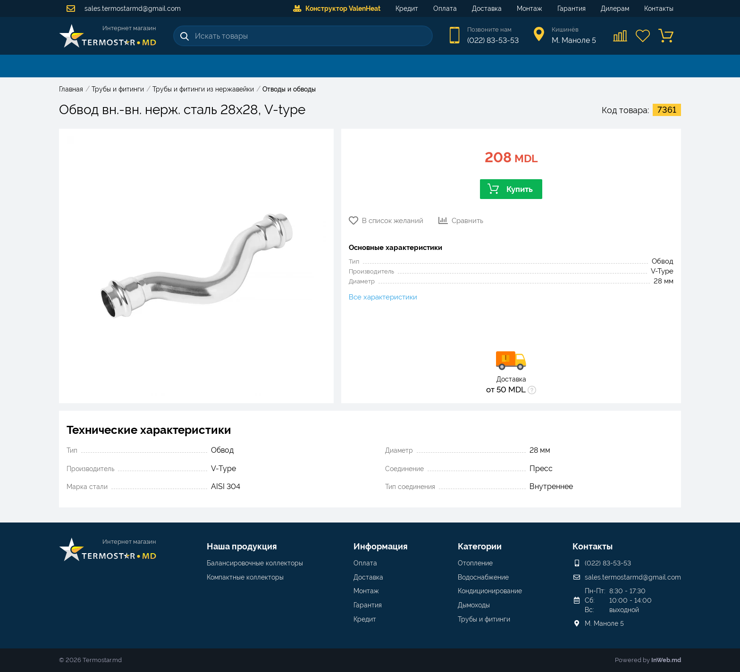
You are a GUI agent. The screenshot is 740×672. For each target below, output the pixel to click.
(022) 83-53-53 (493, 40)
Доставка (487, 8)
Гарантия (571, 8)
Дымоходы (474, 605)
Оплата (445, 8)
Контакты (658, 8)
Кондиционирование (490, 591)
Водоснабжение (483, 577)
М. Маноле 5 (604, 623)
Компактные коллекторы (245, 577)
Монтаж (529, 8)
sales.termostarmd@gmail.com (124, 8)
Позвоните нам (489, 29)
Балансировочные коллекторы (255, 563)
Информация (380, 546)
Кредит (406, 8)
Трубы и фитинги (484, 619)
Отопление (475, 563)
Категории (480, 546)
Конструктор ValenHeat (336, 8)
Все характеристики (383, 297)
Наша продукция (242, 546)
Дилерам (615, 8)
